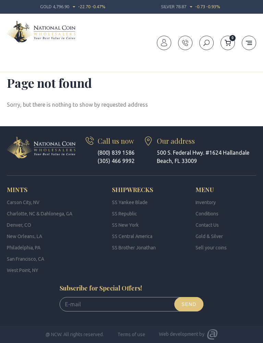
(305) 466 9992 (116, 161)
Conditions (207, 213)
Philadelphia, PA (23, 247)
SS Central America (132, 236)
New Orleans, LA (24, 236)
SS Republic (124, 213)
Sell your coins (211, 247)
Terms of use (131, 334)
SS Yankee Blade (130, 202)
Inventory (206, 202)
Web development (178, 334)
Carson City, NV (23, 202)
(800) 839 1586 (116, 153)
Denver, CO (19, 225)
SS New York (125, 225)
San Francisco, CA (25, 259)
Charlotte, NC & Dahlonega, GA (39, 213)
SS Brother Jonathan (134, 247)
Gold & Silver (209, 236)
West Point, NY (22, 270)
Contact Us (207, 225)
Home (13, 63)
